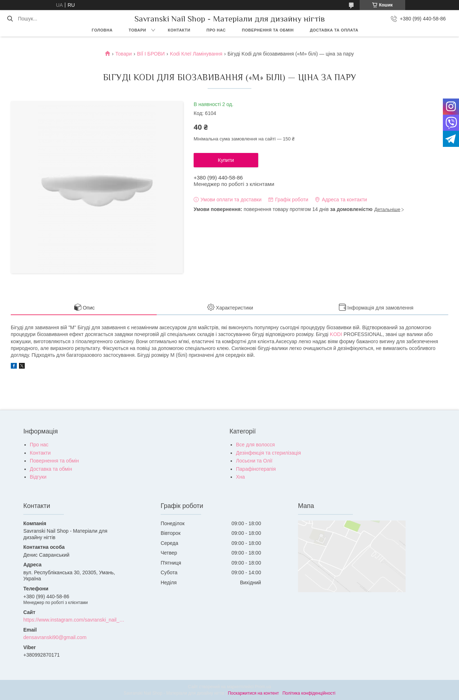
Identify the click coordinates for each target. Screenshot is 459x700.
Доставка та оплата (334, 30)
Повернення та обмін (268, 30)
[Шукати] (10, 19)
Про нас (216, 30)
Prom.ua (263, 686)
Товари (137, 30)
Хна (240, 477)
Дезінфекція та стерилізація (268, 453)
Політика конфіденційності (309, 693)
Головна (102, 30)
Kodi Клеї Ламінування (196, 54)
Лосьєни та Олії (254, 461)
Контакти (179, 30)
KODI (336, 334)
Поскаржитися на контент (253, 693)
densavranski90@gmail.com (54, 637)
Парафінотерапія (256, 469)
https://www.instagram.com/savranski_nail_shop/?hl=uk (74, 620)
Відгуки (38, 477)
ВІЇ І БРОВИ (151, 54)
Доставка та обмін (51, 469)
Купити (226, 160)
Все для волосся (255, 444)
